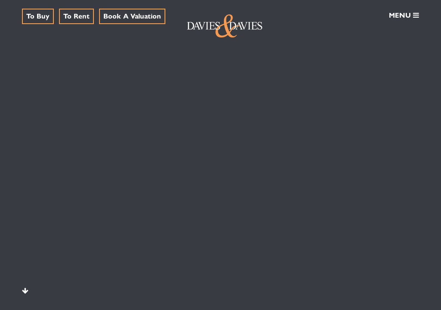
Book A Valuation (132, 16)
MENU (404, 15)
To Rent (76, 16)
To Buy (38, 16)
